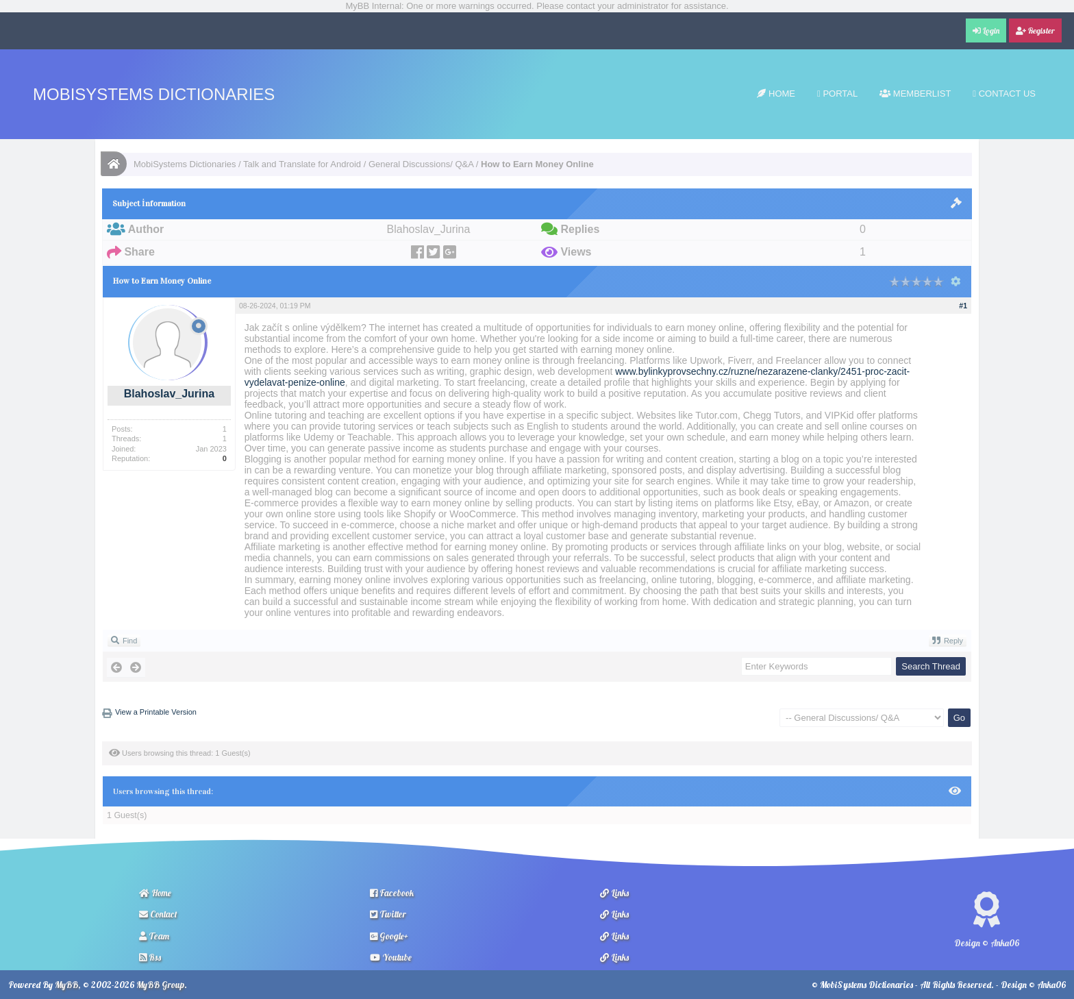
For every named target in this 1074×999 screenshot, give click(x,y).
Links (614, 892)
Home (776, 93)
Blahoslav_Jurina (169, 393)
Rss (150, 957)
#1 (963, 305)
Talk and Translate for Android (302, 164)
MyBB (66, 984)
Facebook (392, 892)
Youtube (391, 957)
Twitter (388, 914)
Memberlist (915, 93)
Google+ (389, 935)
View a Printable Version (156, 712)
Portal (837, 93)
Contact (158, 914)
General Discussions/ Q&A (421, 164)
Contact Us (1004, 93)
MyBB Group (160, 984)
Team (154, 935)
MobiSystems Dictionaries (154, 94)
